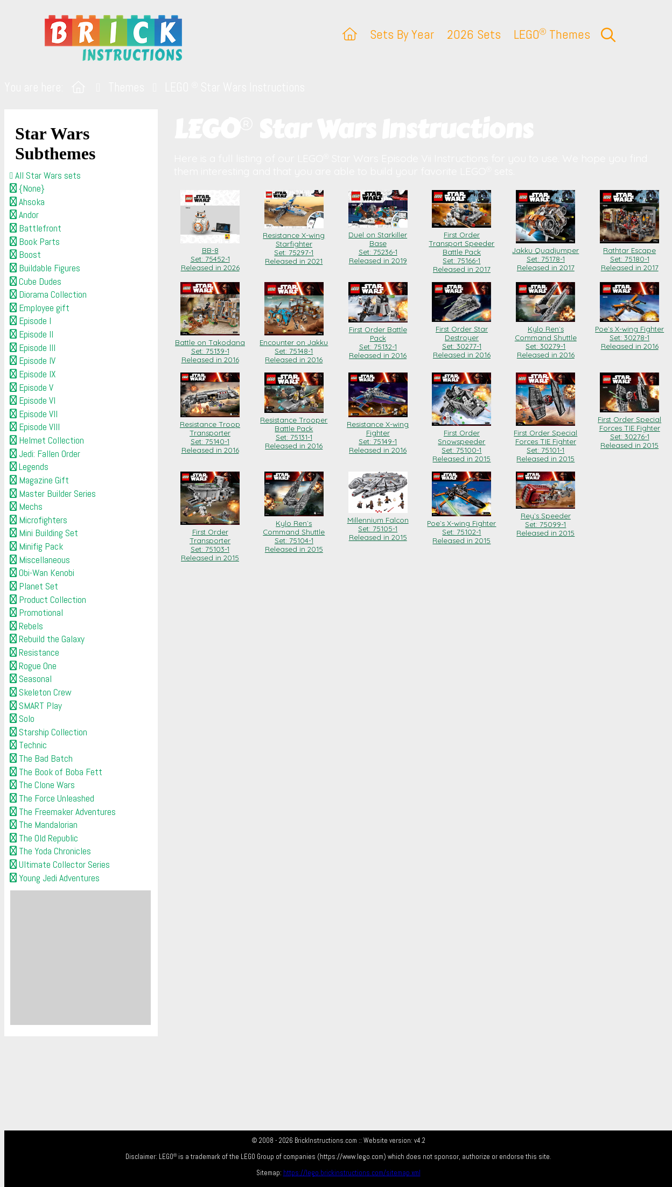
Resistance (34, 652)
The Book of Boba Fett (56, 772)
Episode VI (32, 400)
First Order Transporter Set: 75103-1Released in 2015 (210, 540)
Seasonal (31, 679)
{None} (27, 188)
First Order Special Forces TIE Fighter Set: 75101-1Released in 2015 (545, 441)
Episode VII (34, 414)
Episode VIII (35, 427)
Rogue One (33, 666)
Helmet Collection (47, 440)
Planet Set (34, 586)
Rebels (26, 626)
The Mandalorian (44, 825)
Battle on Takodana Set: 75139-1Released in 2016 (210, 346)
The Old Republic (44, 838)
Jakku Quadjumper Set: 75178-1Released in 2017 (545, 254)
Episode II (31, 334)
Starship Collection (48, 732)
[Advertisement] (80, 957)
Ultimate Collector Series (60, 864)
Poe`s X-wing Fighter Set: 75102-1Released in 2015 (461, 527)
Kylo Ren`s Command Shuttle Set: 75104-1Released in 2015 (294, 531)
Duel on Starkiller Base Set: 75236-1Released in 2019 (378, 243)
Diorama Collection (48, 294)
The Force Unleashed (52, 798)
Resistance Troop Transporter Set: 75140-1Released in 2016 (210, 432)
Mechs (26, 506)
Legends (29, 467)
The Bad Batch (41, 758)
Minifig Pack (36, 546)
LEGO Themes (552, 34)
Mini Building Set (44, 533)
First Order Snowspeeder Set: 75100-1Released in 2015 (461, 441)
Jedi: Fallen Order (45, 454)
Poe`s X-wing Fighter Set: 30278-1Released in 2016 (629, 333)
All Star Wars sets (45, 175)
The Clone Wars (42, 785)
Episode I (30, 321)
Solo (22, 719)
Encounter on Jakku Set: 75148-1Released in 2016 (294, 346)
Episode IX (33, 374)
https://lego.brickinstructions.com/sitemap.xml (352, 1172)
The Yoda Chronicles (50, 851)
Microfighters (38, 520)
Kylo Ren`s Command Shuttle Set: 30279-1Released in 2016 (546, 337)
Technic (28, 745)
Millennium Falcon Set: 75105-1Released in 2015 (378, 524)
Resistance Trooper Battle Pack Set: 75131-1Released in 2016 (293, 428)
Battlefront (35, 228)
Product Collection (48, 600)
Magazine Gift (39, 480)
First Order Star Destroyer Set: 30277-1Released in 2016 (461, 337)
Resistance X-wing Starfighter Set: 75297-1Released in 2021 (294, 243)
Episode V (31, 388)
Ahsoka (27, 202)
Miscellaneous (40, 560)
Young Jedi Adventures (55, 878)
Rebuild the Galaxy (47, 639)
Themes (126, 87)
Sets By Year (402, 34)
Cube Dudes (35, 281)
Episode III (32, 348)
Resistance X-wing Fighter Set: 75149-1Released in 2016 (378, 432)
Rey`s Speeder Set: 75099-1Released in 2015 (545, 520)
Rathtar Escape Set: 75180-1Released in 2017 (629, 254)
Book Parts (35, 242)
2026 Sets (474, 34)
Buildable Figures (45, 268)
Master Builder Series (53, 494)
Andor (24, 215)
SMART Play (36, 706)
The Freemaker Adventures (63, 812)
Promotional (36, 613)
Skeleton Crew (41, 692)
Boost (25, 255)
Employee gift (39, 308)
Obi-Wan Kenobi (42, 573)
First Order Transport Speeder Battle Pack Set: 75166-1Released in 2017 (461, 247)
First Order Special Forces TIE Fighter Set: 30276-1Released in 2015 (629, 427)
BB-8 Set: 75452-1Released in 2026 (210, 254)
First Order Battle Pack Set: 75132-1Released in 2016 (378, 338)
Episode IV (32, 361)
